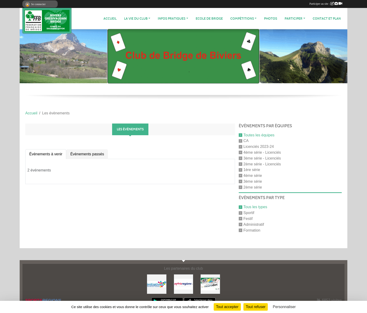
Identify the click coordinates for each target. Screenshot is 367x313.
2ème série (252, 187)
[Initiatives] (156, 284)
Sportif (248, 213)
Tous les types (255, 207)
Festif (248, 219)
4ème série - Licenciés (262, 152)
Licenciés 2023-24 (258, 147)
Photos (270, 19)
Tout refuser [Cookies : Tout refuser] (255, 307)
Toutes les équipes (259, 135)
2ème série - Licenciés (262, 164)
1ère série (251, 170)
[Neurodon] (210, 284)
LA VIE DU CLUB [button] (136, 19)
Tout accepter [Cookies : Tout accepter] (227, 307)
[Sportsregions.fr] (183, 284)
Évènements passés (87, 154)
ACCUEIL (110, 19)
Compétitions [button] (242, 19)
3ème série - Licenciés (262, 158)
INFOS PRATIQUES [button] (171, 19)
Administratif (253, 224)
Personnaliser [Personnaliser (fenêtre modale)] (284, 307)
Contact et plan (327, 19)
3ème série (252, 181)
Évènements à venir (45, 154)
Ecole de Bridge (209, 19)
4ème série (252, 176)
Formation (251, 230)
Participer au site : (325, 3)
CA (246, 141)
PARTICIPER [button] (293, 19)
